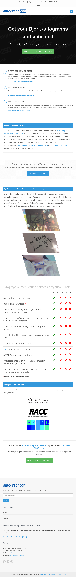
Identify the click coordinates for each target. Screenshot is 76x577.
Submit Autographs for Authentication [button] (38, 51)
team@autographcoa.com (31, 2)
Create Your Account (37, 173)
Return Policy (62, 574)
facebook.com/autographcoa (19, 553)
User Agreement (43, 574)
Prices (5, 512)
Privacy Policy (53, 574)
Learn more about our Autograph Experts (32, 145)
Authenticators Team (61, 145)
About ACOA (6, 516)
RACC (5, 349)
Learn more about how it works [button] (39, 460)
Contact (5, 518)
